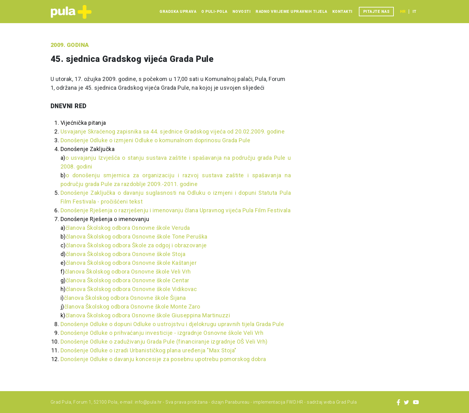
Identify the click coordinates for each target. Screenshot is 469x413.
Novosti (241, 11)
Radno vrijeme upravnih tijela (291, 11)
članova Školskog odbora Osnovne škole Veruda (128, 227)
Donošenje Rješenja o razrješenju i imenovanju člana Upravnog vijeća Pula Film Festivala (176, 210)
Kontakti (342, 11)
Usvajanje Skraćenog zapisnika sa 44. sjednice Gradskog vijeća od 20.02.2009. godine (173, 131)
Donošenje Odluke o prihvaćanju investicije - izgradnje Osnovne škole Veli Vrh (162, 333)
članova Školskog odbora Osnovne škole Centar (127, 280)
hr (403, 11)
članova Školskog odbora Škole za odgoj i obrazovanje (136, 245)
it (414, 11)
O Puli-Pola (214, 11)
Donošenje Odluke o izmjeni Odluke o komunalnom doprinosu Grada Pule (156, 140)
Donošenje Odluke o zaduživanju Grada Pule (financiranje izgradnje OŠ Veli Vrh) (164, 341)
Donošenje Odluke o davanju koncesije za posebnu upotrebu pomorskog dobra (163, 359)
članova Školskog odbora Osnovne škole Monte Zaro (132, 306)
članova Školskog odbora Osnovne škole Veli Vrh (128, 271)
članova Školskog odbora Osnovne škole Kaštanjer (131, 262)
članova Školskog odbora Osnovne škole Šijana (125, 298)
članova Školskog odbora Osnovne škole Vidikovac (131, 289)
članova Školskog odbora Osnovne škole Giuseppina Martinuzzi (148, 315)
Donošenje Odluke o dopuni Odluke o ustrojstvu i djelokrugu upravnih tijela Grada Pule (172, 324)
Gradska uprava (177, 11)
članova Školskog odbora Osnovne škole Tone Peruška (137, 236)
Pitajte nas (376, 11)
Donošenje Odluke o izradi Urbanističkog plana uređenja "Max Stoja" (149, 350)
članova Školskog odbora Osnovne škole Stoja (126, 254)
